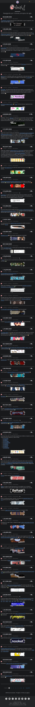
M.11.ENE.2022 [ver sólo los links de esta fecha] (7, 581)
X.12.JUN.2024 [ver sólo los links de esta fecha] (7, 191)
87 (23, 688)
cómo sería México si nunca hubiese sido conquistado (18, 372)
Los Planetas (5, 445)
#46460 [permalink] (5, 596)
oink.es (11, 703)
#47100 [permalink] (5, 382)
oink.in (21, 703)
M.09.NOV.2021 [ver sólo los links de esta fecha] (7, 659)
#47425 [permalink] (5, 207)
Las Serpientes (6, 447)
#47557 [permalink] (5, 148)
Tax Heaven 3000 (4, 332)
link (3, 259)
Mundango (3, 89)
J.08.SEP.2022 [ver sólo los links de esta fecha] (7, 457)
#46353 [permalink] (5, 673)
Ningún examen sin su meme (14, 560)
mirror (6, 224)
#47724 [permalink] (5, 87)
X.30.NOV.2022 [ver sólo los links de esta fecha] (7, 418)
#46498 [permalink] (5, 569)
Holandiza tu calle (4, 235)
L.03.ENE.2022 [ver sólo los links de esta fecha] (7, 610)
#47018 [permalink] (5, 434)
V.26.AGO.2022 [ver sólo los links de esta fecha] (7, 482)
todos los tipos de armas (15, 223)
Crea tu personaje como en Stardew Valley (13, 321)
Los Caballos (5, 443)
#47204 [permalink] (5, 319)
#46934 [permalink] (5, 508)
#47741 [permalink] (4, 45)
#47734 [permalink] (5, 62)
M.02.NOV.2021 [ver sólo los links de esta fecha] (7, 672)
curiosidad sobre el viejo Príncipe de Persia (13, 408)
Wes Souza (23, 64)
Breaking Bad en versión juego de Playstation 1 (10, 422)
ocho (18, 601)
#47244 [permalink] (5, 258)
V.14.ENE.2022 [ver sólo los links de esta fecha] (7, 567)
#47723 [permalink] (5, 102)
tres (4, 601)
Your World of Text (7, 247)
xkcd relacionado (9, 627)
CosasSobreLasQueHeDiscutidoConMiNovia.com (11, 181)
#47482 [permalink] (5, 192)
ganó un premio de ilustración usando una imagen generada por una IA (17, 463)
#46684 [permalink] (5, 546)
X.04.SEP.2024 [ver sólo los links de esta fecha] (7, 177)
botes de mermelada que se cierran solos (9, 537)
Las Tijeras (5, 439)
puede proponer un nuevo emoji (16, 150)
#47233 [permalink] (5, 271)
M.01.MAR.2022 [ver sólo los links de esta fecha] (7, 556)
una (32, 599)
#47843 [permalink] (5, 18)
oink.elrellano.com (16, 703)
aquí (16, 104)
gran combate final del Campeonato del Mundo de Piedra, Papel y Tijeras (17, 347)
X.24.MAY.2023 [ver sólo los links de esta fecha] (7, 318)
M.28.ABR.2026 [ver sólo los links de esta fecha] (7, 17)
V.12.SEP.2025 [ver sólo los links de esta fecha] (7, 60)
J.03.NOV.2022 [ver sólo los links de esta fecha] (7, 432)
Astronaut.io (3, 194)
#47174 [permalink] (4, 330)
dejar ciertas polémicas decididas (14, 585)
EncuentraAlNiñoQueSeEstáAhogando (9, 273)
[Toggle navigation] (32, 1)
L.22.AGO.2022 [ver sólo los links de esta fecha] (7, 518)
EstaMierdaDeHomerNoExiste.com (8, 648)
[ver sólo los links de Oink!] (1, 18)
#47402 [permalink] (5, 221)
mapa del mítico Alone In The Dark (12, 510)
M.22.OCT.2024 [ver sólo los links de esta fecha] (7, 146)
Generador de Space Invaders (7, 104)
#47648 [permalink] (5, 116)
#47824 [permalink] (5, 30)
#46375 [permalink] (5, 636)
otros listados (25, 138)
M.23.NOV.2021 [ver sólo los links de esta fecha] (7, 622)
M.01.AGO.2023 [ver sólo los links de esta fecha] (7, 244)
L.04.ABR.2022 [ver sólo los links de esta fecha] (7, 532)
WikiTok (11, 117)
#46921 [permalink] (5, 520)
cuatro (6, 601)
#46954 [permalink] (5, 473)
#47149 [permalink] (5, 357)
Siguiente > (28, 688)
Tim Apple (28, 77)
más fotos (9, 385)
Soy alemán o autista (5, 20)
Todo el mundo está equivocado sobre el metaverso (16, 663)
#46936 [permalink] (5, 484)
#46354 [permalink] (5, 661)
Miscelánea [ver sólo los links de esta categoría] (15, 18)
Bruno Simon (3, 47)
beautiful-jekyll (15, 704)
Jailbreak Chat (4, 359)
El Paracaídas (5, 438)
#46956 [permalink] (5, 459)
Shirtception (3, 396)
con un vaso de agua (19, 548)
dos (1, 601)
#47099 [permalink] (5, 394)
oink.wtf (24, 703)
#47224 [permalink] (5, 295)
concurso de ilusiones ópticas (25, 598)
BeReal (2, 486)
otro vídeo (30, 537)
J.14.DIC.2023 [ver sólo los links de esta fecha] (6, 219)
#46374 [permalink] (5, 646)
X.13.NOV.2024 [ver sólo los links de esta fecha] (7, 129)
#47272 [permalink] (5, 245)
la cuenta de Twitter (19, 625)
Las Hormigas (6, 441)
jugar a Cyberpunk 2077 (20, 613)
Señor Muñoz (27, 560)
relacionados (28, 637)
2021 (24, 385)
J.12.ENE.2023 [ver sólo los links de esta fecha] (7, 380)
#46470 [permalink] (5, 583)
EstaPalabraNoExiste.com (16, 637)
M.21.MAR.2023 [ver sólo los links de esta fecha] (7, 344)
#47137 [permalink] (4, 370)
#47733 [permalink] (5, 74)
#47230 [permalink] (5, 283)
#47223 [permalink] (5, 307)
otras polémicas (9, 463)
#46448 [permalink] (5, 611)
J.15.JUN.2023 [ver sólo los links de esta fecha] (7, 256)
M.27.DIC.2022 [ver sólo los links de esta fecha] (7, 405)
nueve (21, 601)
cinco (10, 601)
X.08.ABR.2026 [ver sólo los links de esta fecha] (7, 29)
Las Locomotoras (6, 442)
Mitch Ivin (3, 76)
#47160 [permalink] (5, 345)
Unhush (2, 475)
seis (12, 601)
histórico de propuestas (20, 153)
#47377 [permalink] (5, 233)
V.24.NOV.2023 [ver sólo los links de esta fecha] (7, 231)
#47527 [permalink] (5, 179)
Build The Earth (9, 675)
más (11, 423)
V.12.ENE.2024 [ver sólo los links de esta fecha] (7, 206)
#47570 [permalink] (5, 131)
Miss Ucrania (21, 384)
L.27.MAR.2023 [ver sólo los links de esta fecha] (7, 329)
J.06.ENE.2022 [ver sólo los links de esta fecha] (7, 594)
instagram (17, 475)
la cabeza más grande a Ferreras (27, 522)
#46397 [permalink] (5, 623)
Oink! (25, 704)
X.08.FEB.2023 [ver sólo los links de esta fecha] (7, 368)
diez (24, 601)
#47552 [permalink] (5, 165)
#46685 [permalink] (5, 534)
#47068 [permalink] (5, 406)
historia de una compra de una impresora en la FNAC (17, 572)
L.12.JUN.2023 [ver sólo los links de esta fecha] (7, 269)
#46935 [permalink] (5, 496)
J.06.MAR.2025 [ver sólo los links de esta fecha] (7, 114)
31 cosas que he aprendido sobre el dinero (9, 309)
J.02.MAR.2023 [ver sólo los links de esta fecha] (7, 356)
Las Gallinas (5, 446)
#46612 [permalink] (5, 558)
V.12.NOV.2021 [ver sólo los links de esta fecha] (7, 634)
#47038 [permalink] (5, 420)
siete (15, 601)
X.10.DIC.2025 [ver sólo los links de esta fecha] (7, 44)
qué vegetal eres (8, 167)
